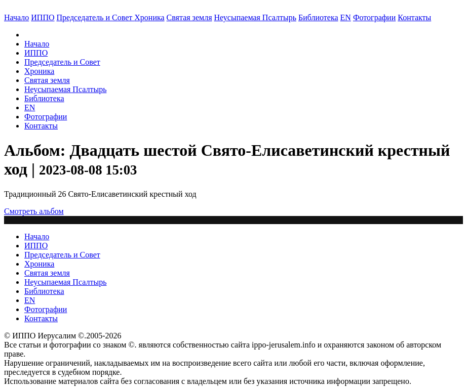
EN (345, 17)
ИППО (42, 17)
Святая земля (189, 17)
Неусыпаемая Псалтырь (255, 17)
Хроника (149, 17)
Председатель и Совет (96, 17)
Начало (16, 17)
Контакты (41, 125)
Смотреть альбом (34, 211)
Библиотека (318, 17)
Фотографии (45, 116)
